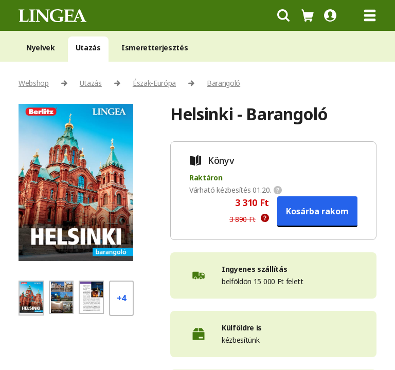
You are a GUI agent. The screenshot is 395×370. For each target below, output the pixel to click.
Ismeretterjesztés (154, 47)
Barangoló (223, 83)
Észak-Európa (154, 83)
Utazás (88, 47)
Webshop (34, 83)
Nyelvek (40, 47)
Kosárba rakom (317, 211)
